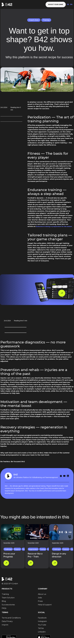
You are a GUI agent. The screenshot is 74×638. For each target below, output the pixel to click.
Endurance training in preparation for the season (54, 226)
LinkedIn (42, 632)
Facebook (42, 618)
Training (5, 594)
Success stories (8, 605)
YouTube (42, 625)
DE (68, 4)
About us (42, 594)
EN (71, 4)
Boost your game (55, 4)
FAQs (4, 608)
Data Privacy (7, 621)
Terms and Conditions (11, 618)
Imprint (5, 625)
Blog (4, 601)
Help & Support (45, 605)
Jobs (40, 598)
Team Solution (8, 598)
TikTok (41, 628)
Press (40, 601)
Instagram (42, 621)
